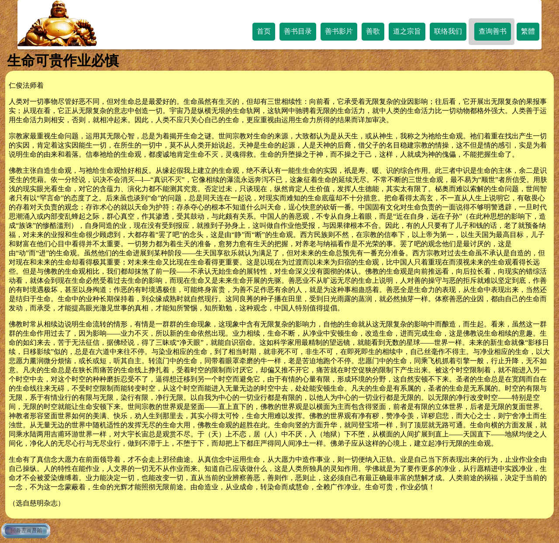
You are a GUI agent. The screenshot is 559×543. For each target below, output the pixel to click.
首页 (264, 31)
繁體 (528, 31)
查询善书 (493, 31)
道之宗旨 (407, 31)
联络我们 (448, 31)
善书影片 (339, 31)
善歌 (373, 31)
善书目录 (298, 31)
